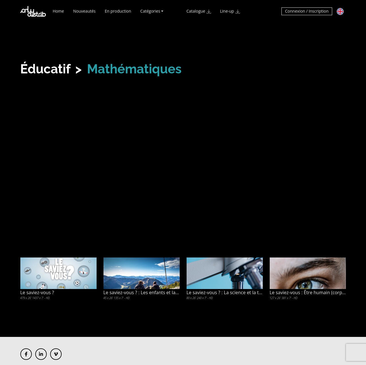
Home (58, 13)
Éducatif (45, 69)
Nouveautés (84, 13)
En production (118, 13)
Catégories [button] (150, 13)
